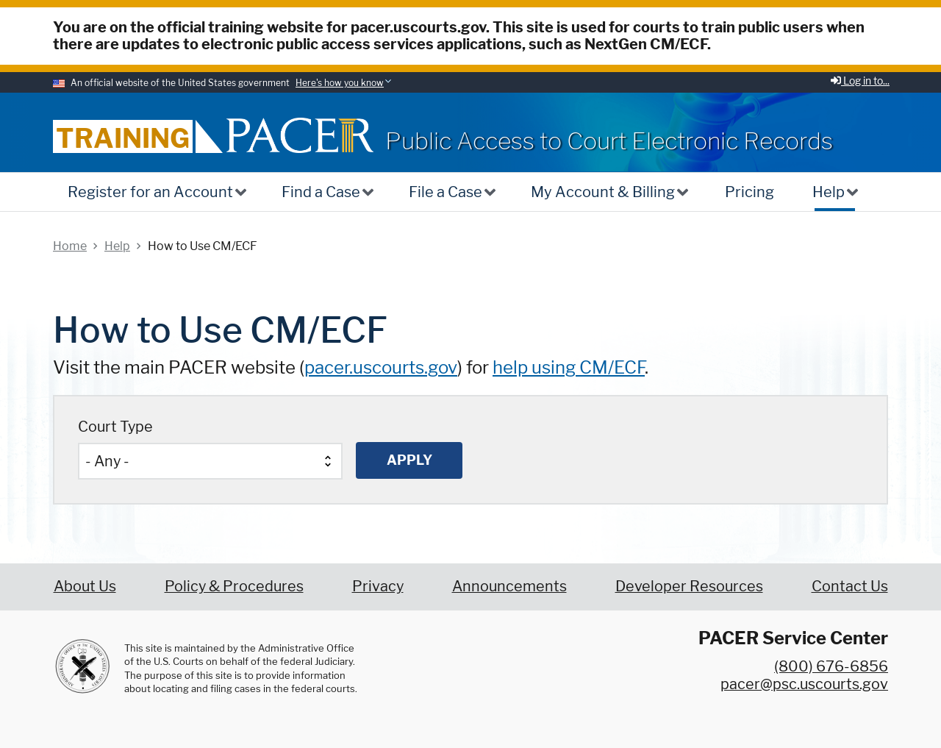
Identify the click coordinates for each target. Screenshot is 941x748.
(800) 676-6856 (831, 666)
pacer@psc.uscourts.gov (804, 684)
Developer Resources (689, 586)
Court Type (115, 426)
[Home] (299, 135)
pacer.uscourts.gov (380, 367)
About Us (85, 586)
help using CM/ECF (569, 367)
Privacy (378, 586)
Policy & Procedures (234, 586)
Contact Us (850, 586)
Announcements (509, 586)
